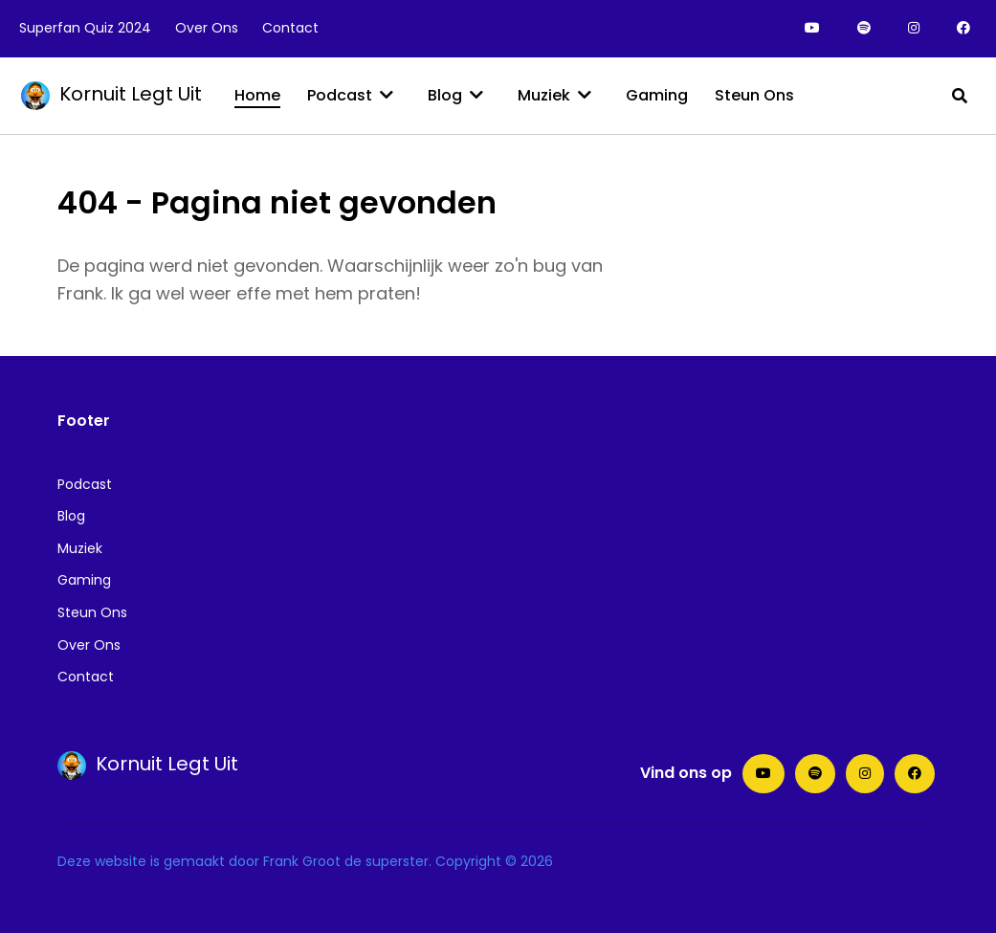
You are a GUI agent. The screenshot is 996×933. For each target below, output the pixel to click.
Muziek (79, 548)
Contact (85, 676)
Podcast (84, 484)
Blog (71, 515)
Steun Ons (92, 612)
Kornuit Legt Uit (111, 93)
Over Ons (89, 645)
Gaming (84, 579)
